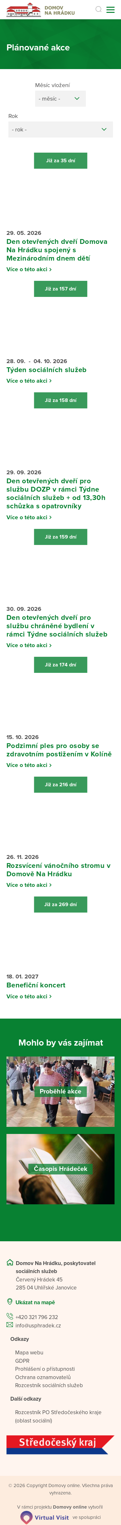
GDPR (22, 1361)
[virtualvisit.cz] (44, 1517)
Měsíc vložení (52, 85)
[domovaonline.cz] (70, 1507)
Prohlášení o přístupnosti (45, 1369)
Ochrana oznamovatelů (43, 1377)
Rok (13, 116)
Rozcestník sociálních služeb (49, 1385)
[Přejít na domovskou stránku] (40, 10)
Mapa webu (29, 1352)
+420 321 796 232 (36, 1317)
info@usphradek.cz (38, 1325)
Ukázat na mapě (35, 1302)
